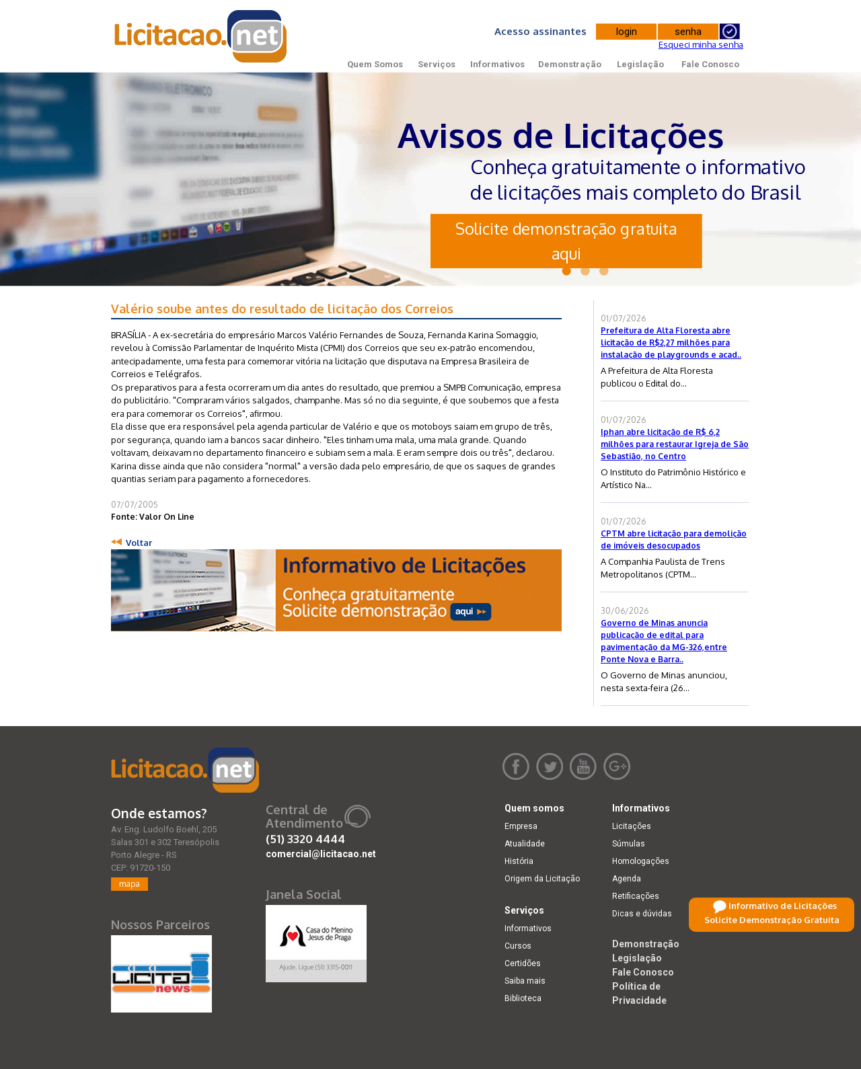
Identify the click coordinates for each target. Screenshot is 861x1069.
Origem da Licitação (542, 878)
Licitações (631, 826)
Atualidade (524, 843)
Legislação (640, 64)
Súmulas (628, 843)
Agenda (626, 878)
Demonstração (569, 64)
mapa (129, 884)
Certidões (522, 963)
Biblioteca (522, 998)
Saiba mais (525, 981)
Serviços (436, 64)
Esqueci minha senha (701, 44)
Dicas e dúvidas (642, 913)
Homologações (640, 861)
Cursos (517, 946)
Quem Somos (375, 64)
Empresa (520, 826)
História (518, 861)
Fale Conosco (710, 64)
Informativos (497, 64)
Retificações (635, 896)
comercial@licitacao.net (321, 853)
